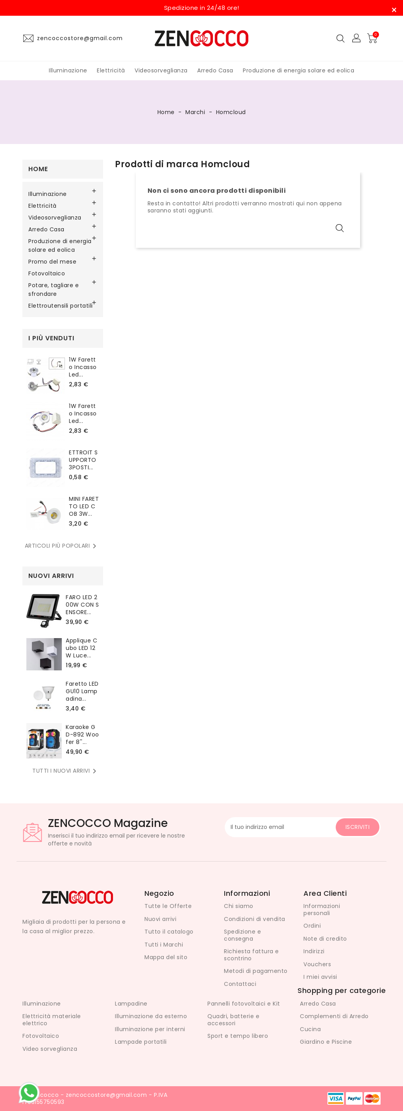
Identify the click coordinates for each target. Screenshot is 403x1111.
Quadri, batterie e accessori (233, 1019)
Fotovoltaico (46, 273)
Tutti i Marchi (163, 945)
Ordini (312, 926)
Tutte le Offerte (168, 906)
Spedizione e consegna (242, 935)
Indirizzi (314, 951)
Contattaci (240, 984)
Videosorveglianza (161, 70)
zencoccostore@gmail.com (80, 38)
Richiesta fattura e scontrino (251, 954)
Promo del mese (52, 262)
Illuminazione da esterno (151, 1016)
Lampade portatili (141, 1042)
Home (38, 168)
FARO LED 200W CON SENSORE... (82, 604)
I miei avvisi (320, 977)
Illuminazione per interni (150, 1029)
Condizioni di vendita (254, 919)
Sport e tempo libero (237, 1036)
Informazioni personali (321, 909)
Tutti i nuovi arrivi (65, 771)
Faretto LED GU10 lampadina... (82, 691)
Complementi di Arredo (334, 1016)
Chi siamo (238, 906)
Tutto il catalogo (169, 932)
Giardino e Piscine (326, 1042)
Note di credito (325, 939)
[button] (357, 38)
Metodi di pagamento (256, 971)
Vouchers (317, 964)
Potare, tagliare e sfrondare (53, 289)
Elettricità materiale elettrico (51, 1019)
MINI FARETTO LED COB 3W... (84, 506)
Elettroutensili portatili (60, 306)
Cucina (310, 1029)
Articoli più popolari (62, 546)
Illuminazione (68, 70)
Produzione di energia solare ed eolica (298, 70)
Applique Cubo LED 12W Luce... (81, 648)
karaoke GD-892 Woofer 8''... (82, 734)
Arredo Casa (215, 70)
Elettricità (111, 70)
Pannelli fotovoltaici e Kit (243, 1004)
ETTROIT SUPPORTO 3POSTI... (83, 459)
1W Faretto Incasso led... (83, 367)
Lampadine (131, 1004)
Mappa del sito (165, 957)
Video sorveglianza (49, 1049)
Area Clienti (325, 893)
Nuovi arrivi (160, 919)
